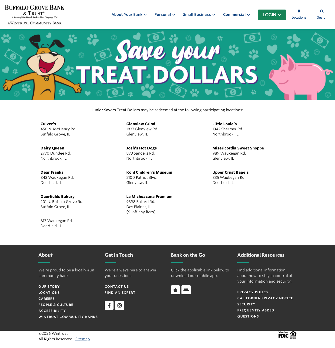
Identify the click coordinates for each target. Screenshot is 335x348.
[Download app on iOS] (175, 289)
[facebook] (109, 305)
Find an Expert (120, 292)
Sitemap (82, 339)
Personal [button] (163, 14)
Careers (46, 299)
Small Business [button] (197, 14)
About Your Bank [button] (127, 14)
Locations (49, 292)
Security (246, 304)
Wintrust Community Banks (68, 317)
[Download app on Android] (186, 289)
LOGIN (272, 14)
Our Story (49, 286)
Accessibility (52, 311)
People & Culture (55, 305)
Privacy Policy (253, 292)
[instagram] (119, 305)
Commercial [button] (235, 14)
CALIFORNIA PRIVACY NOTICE (265, 298)
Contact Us (117, 286)
